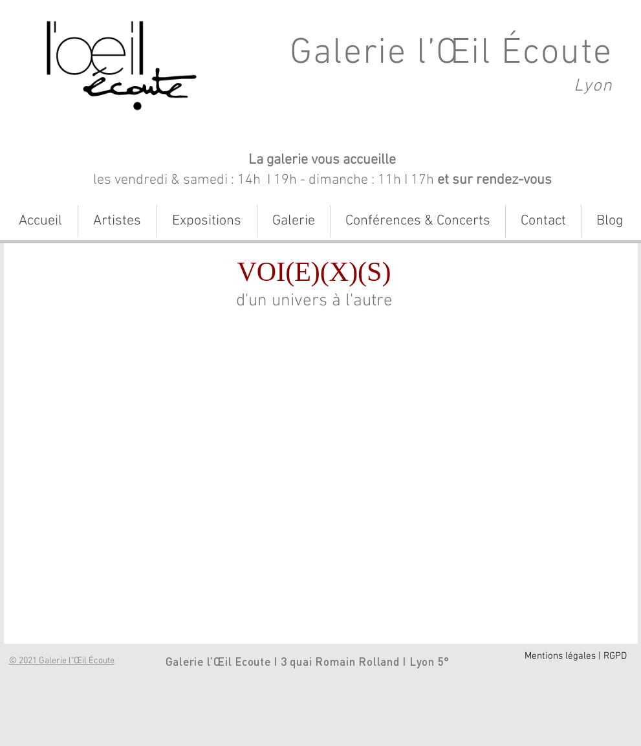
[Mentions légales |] (563, 657)
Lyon (593, 86)
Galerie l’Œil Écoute (451, 54)
